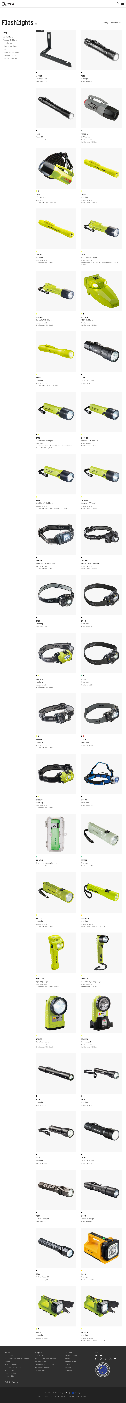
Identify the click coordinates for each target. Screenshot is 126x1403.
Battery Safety (40, 1370)
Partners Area (40, 1361)
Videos (67, 1358)
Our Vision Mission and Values (17, 1358)
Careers (8, 1361)
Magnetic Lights (9, 55)
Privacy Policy (60, 1396)
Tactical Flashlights (10, 40)
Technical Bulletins (42, 1367)
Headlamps (7, 43)
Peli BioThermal (11, 1382)
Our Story (9, 1355)
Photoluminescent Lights (12, 58)
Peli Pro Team (70, 1361)
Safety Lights (8, 49)
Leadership (9, 1376)
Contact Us (39, 1355)
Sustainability (10, 1373)
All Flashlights (8, 37)
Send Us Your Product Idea (45, 1358)
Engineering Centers (13, 1367)
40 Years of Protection (14, 1370)
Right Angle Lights (10, 46)
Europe (76, 1393)
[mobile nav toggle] (122, 3)
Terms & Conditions (45, 1396)
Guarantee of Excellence (44, 1364)
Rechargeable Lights (11, 52)
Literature (69, 1364)
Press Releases (11, 1364)
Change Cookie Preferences (78, 1396)
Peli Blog (68, 1370)
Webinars (68, 1367)
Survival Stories (71, 1355)
